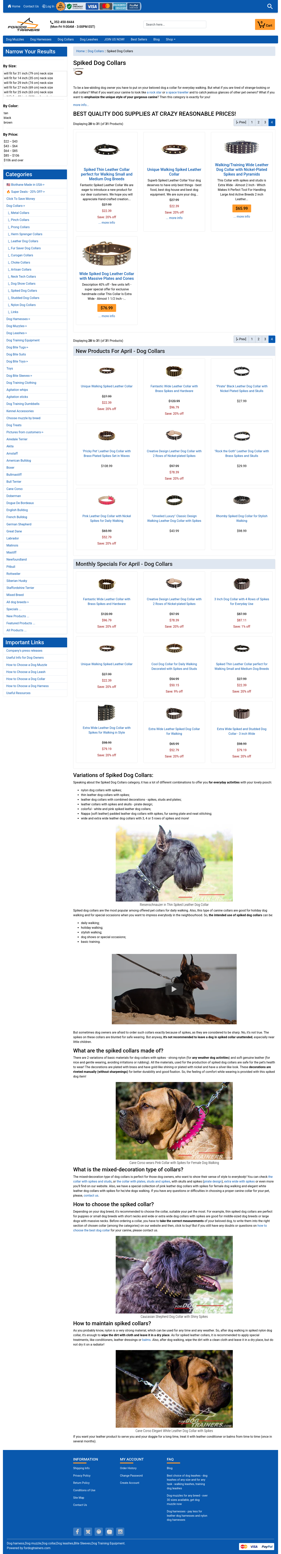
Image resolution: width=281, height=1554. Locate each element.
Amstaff (12, 453)
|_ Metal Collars (17, 213)
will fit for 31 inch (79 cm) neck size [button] (28, 73)
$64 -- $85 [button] (11, 151)
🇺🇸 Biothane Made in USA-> (25, 185)
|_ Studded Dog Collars (22, 298)
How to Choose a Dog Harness (27, 686)
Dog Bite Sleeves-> (19, 376)
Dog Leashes (89, 39)
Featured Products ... (20, 623)
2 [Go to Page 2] (259, 122)
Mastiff (11, 552)
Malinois (12, 545)
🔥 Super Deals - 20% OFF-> (25, 192)
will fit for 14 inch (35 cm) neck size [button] (28, 78)
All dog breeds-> (17, 602)
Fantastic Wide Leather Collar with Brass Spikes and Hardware (174, 388)
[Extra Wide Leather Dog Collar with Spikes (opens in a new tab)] (174, 1274)
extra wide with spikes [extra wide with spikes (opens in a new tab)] (239, 1181)
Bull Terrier (13, 482)
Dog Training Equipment (23, 340)
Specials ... (13, 609)
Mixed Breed (15, 595)
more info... (81, 105)
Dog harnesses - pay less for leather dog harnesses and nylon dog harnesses (187, 1516)
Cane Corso (14, 489)
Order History (128, 1468)
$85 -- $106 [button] (11, 155)
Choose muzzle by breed (23, 418)
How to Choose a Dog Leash (25, 672)
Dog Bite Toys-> (17, 361)
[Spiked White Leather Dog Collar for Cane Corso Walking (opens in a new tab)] (174, 1389)
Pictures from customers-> (24, 432)
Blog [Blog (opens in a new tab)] (156, 39)
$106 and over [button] (13, 160)
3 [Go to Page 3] (265, 122)
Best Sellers (139, 39)
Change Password (131, 1475)
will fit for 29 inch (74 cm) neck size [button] (28, 83)
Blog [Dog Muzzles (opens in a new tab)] (170, 1468)
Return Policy (81, 1483)
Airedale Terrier (17, 439)
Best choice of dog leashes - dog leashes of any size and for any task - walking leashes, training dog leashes (187, 1482)
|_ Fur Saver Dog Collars (23, 248)
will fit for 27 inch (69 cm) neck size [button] (28, 87)
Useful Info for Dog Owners (25, 657)
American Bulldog (18, 460)
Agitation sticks (17, 397)
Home (14, 6)
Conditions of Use (84, 1490)
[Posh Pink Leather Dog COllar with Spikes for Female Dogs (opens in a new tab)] (174, 1120)
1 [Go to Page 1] (252, 122)
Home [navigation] (80, 51)
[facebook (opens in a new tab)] (77, 1532)
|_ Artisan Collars (18, 269)
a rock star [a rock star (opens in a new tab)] (154, 92)
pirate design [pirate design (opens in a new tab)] (213, 1181)
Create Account (129, 1483)
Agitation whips (17, 390)
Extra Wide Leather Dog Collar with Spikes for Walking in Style (107, 730)
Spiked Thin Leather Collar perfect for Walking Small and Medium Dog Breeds (106, 174)
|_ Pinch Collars (17, 220)
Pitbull (10, 567)
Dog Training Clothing (21, 383)
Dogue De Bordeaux (20, 503)
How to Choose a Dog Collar (25, 679)
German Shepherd (18, 524)
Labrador (12, 538)
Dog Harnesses (41, 39)
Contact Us (31, 6)
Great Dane (14, 531)
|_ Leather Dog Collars (22, 241)
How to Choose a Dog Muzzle (26, 665)
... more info (106, 222)
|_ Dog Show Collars (21, 283)
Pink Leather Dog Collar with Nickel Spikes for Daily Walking (107, 518)
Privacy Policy (82, 1475)
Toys (9, 368)
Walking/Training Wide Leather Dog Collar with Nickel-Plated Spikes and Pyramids (242, 169)
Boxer (10, 467)
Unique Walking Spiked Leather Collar (174, 172)
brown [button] (8, 122)
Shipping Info (81, 1468)
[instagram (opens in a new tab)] (120, 1532)
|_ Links (12, 312)
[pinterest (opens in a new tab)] (99, 1532)
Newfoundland (16, 559)
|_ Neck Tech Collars (21, 276)
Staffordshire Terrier (20, 588)
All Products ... (16, 630)
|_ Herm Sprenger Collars (24, 234)
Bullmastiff (14, 474)
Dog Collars (66, 39)
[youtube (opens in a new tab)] (109, 1532)
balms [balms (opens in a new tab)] (146, 1340)
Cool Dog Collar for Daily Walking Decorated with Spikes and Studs (174, 666)
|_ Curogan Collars (19, 255)
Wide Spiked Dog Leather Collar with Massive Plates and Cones (106, 276)
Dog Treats (13, 425)
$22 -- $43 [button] (11, 141)
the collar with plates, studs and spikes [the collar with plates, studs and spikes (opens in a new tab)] (143, 1181)
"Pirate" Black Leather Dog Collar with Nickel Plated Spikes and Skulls (242, 388)
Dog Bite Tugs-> (17, 347)
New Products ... (17, 616)
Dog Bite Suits (16, 354)
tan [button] (6, 113)
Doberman (13, 496)
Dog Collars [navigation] (96, 51)
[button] (270, 6)
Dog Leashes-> (16, 333)
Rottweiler (13, 574)
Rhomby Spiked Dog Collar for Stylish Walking (241, 518)
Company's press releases (24, 650)
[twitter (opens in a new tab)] (88, 1532)
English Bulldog (17, 510)
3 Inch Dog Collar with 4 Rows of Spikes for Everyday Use (241, 601)
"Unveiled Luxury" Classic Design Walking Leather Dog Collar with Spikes (174, 518)
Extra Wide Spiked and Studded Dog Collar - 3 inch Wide (242, 731)
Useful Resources (18, 693)
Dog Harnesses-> (18, 319)
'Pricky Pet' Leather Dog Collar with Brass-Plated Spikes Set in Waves (107, 453)
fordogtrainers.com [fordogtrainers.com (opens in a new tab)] (37, 1548)
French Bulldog (16, 517)
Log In (48, 6)
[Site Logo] (24, 24)
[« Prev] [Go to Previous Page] (241, 122)
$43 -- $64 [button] (11, 146)
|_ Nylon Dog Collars (21, 305)
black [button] (7, 118)
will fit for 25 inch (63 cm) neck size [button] (28, 92)
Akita (9, 446)
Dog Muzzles (15, 39)
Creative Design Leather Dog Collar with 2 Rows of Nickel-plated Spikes (174, 453)
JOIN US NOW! (114, 39)
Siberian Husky (16, 581)
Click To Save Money (20, 199)
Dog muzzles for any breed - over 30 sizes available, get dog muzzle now (187, 1500)
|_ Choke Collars (18, 262)
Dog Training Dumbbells (22, 404)
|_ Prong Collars (18, 227)
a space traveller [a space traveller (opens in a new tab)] (177, 92)
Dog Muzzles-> (16, 326)
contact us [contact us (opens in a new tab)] (91, 1195)
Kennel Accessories (20, 411)
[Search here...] (174, 24)
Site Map (78, 1497)
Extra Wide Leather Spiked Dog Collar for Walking (174, 731)
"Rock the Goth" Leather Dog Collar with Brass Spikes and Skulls (241, 453)
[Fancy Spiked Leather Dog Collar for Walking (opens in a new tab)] (174, 862)
